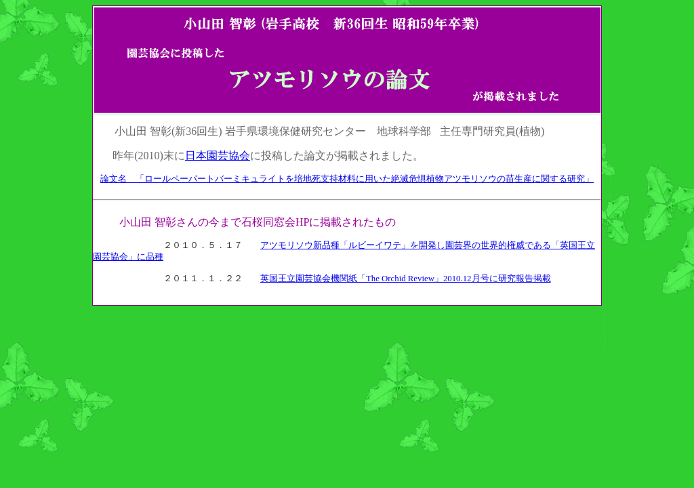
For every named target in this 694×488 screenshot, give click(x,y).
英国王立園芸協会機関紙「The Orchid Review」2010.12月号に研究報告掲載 (405, 278)
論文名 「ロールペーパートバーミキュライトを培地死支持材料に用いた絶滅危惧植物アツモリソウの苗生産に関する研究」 (347, 179)
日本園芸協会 (217, 155)
